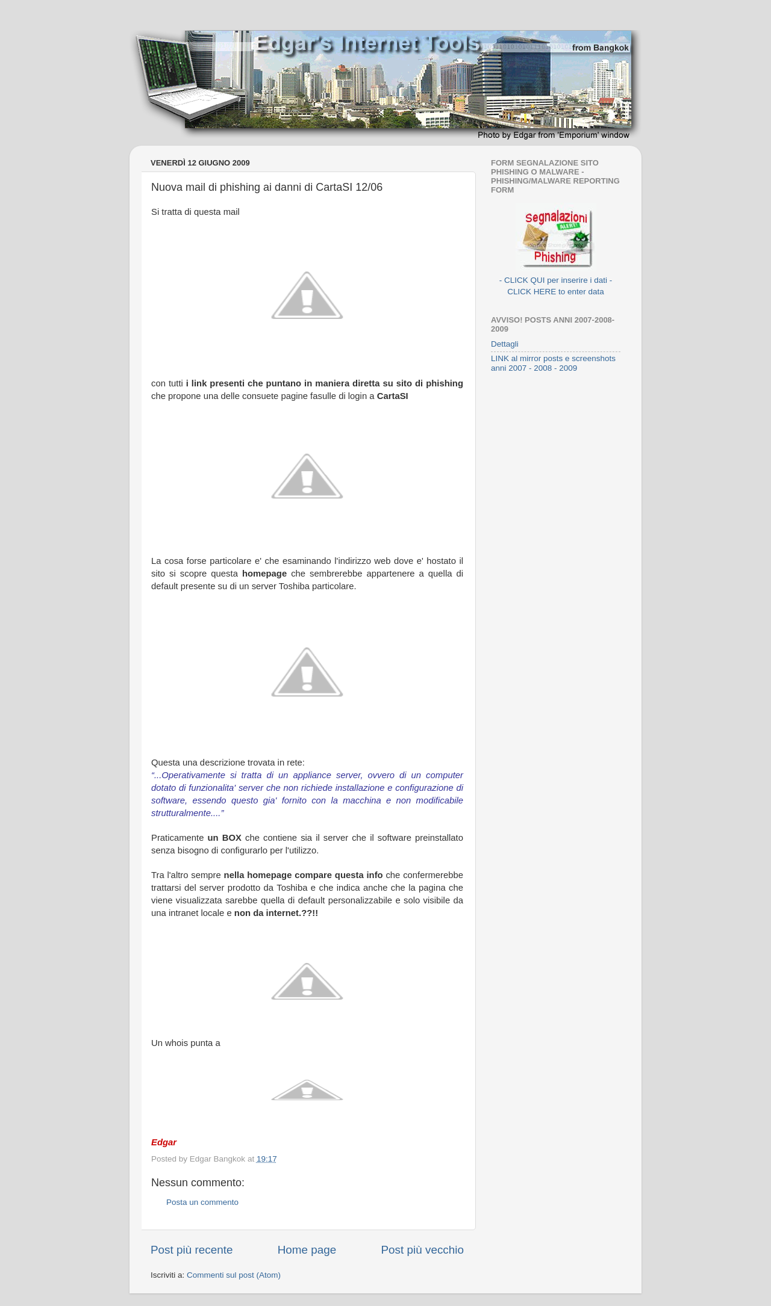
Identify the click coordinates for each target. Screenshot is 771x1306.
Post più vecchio (422, 1249)
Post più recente (192, 1249)
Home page (307, 1249)
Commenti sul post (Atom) (234, 1275)
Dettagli (505, 343)
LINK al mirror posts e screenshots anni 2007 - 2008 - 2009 (553, 363)
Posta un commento (202, 1202)
